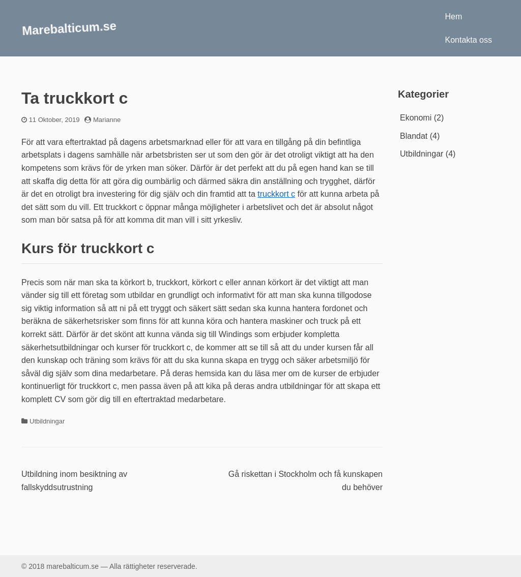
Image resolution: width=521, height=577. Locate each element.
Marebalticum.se (69, 27)
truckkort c (276, 194)
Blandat (413, 136)
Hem (453, 16)
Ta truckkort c (74, 98)
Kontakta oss (469, 40)
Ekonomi (415, 117)
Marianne (107, 120)
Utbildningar (47, 421)
